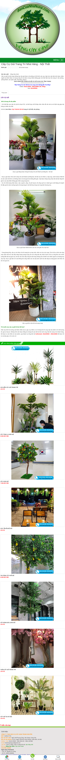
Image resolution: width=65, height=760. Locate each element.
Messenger (45, 757)
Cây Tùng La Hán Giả (7, 434)
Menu (56, 60)
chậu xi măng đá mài (19, 744)
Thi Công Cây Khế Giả (7, 575)
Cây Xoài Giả (4, 481)
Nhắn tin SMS (58, 757)
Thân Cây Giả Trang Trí (8, 669)
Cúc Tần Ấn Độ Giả (6, 528)
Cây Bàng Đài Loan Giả (7, 622)
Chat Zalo (20, 757)
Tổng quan (4, 92)
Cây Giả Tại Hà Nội (6, 716)
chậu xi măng (9, 744)
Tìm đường (7, 757)
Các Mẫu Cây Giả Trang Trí (9, 387)
